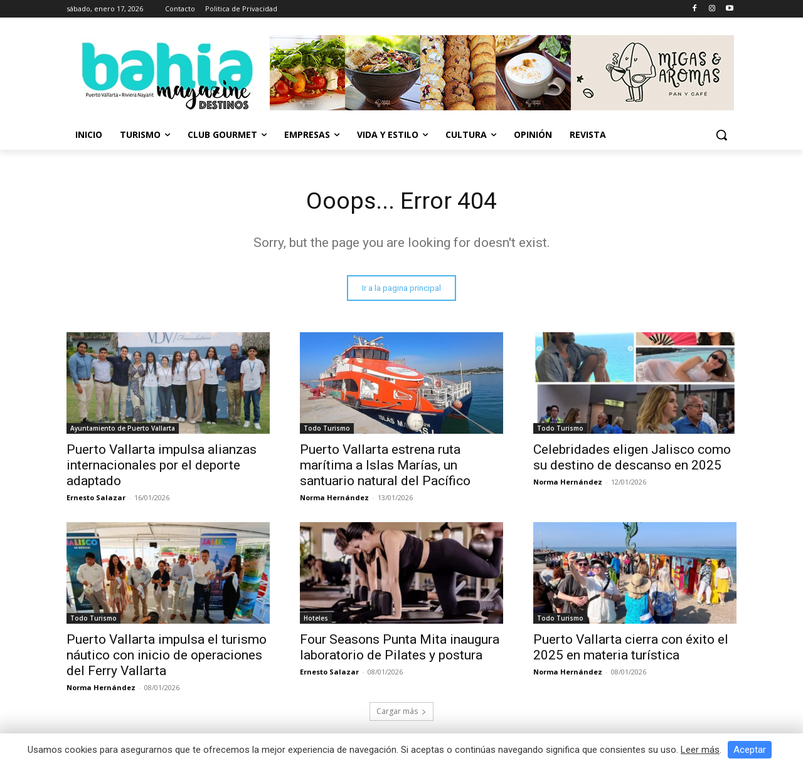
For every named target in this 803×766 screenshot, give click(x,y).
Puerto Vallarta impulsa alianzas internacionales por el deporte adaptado (161, 467)
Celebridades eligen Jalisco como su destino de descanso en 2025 (632, 459)
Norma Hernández (334, 499)
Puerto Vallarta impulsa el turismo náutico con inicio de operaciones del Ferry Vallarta (166, 657)
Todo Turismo (327, 430)
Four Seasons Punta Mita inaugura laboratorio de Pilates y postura (399, 649)
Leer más (700, 749)
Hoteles (316, 620)
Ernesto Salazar (95, 499)
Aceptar (749, 749)
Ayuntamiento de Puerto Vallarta (122, 430)
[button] (721, 135)
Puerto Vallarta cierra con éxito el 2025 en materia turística (630, 649)
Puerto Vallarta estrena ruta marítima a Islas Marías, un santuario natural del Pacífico (385, 467)
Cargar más (401, 713)
